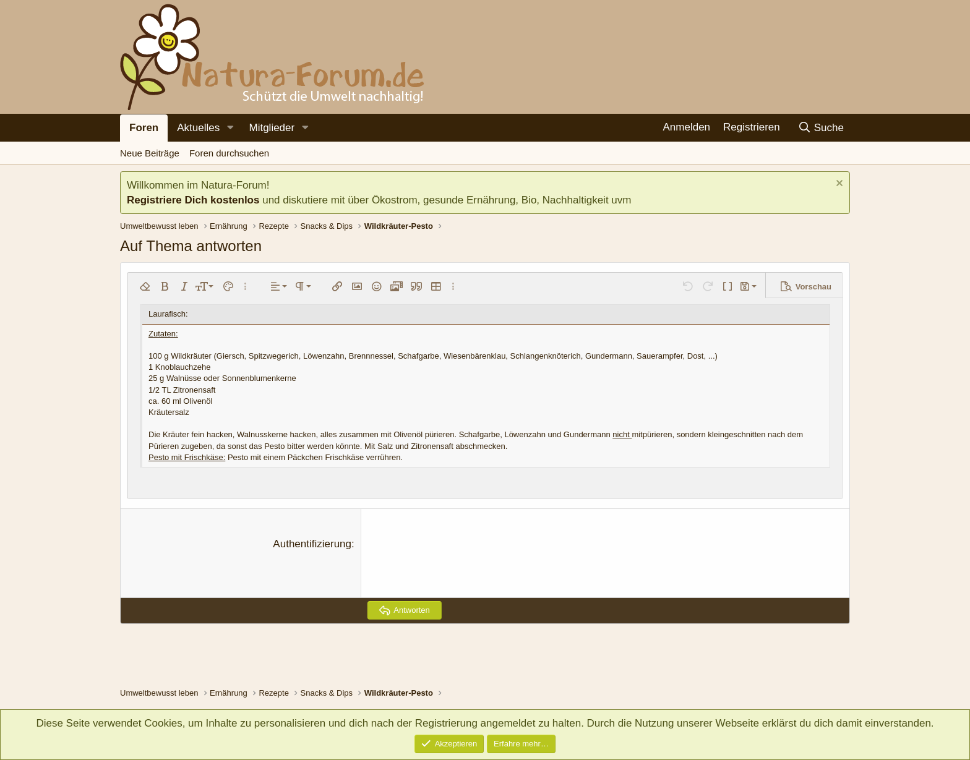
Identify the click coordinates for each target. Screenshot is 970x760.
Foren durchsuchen (229, 153)
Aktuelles (198, 128)
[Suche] (820, 128)
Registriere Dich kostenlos (193, 200)
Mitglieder (271, 128)
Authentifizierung (312, 544)
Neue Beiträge (149, 153)
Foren (143, 128)
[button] (230, 128)
